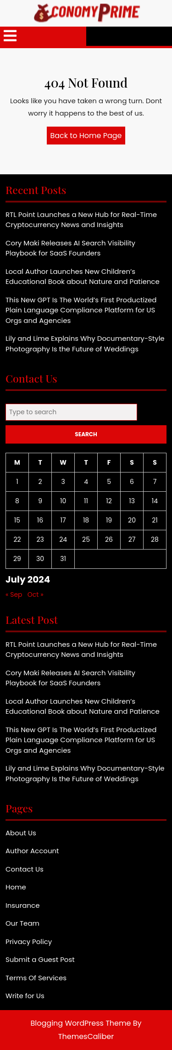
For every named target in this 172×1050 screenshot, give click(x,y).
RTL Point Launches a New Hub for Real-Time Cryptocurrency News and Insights (81, 220)
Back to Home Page (88, 137)
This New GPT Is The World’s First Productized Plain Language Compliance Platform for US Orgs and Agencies (81, 310)
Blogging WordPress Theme (81, 1023)
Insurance (22, 905)
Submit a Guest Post (40, 959)
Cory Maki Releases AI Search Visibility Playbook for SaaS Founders (70, 248)
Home (16, 887)
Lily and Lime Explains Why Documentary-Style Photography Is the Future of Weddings (85, 343)
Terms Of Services (36, 978)
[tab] (10, 36)
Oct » (36, 594)
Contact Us (25, 869)
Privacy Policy (29, 941)
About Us (21, 833)
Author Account (32, 851)
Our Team (22, 923)
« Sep (14, 594)
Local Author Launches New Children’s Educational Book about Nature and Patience (83, 277)
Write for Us (25, 995)
